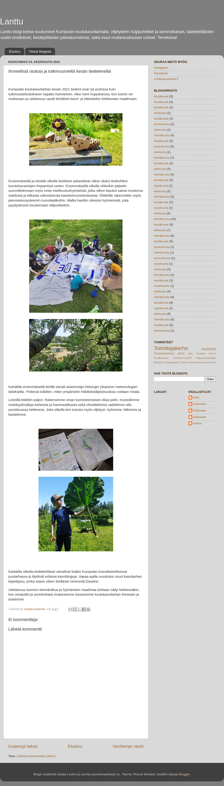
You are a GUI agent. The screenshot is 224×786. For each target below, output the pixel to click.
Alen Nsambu (197, 353)
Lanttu (11, 21)
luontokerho (194, 362)
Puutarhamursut (164, 353)
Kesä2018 (209, 349)
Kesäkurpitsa (161, 358)
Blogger (184, 774)
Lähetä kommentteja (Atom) (36, 756)
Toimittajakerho (171, 348)
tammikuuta (162, 258)
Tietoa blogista (40, 51)
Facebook (161, 73)
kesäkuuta (161, 96)
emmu (197, 423)
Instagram (161, 67)
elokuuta (160, 113)
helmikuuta (161, 252)
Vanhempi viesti (128, 746)
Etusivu (15, 51)
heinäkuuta (161, 135)
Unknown (199, 404)
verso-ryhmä (209, 362)
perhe (181, 353)
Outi (196, 397)
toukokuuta (161, 124)
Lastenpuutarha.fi (166, 79)
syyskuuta (161, 185)
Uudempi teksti (22, 746)
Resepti (158, 362)
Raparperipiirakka (206, 358)
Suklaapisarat (170, 362)
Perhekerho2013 (182, 358)
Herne (212, 353)
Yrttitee (183, 362)
